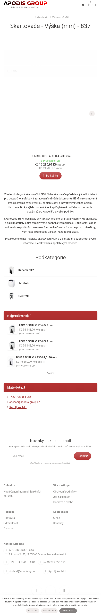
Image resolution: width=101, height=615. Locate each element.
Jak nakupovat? (62, 492)
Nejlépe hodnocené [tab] (50, 87)
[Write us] (47, 565)
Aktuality (9, 481)
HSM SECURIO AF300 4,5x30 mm (50, 158)
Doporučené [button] (21, 78)
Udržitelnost (11, 518)
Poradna (9, 507)
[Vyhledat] (78, 4)
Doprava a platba (63, 497)
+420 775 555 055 (56, 557)
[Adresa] (6, 546)
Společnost (60, 507)
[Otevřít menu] (95, 4)
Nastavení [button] (32, 610)
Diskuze (8, 524)
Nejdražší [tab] (57, 78)
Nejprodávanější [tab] (77, 78)
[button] (47, 102)
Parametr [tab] (64, 50)
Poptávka (9, 513)
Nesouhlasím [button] (49, 610)
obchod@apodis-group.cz (24, 397)
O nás (56, 513)
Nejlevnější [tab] (40, 78)
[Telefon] (41, 557)
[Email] (6, 565)
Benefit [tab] (50, 50)
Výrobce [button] (36, 50)
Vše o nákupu (61, 481)
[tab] (57, 101)
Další (50, 369)
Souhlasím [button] (68, 610)
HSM (14, 63)
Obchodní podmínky (65, 487)
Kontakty (58, 518)
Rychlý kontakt (18, 403)
